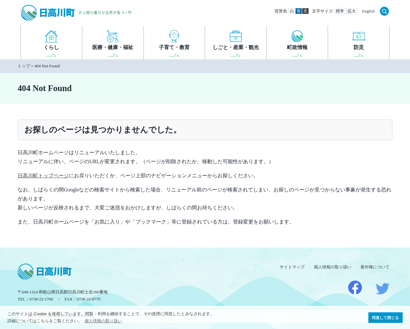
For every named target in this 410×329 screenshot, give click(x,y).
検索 (384, 11)
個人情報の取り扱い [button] (103, 320)
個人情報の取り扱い (332, 267)
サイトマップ (292, 267)
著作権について (375, 267)
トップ (24, 65)
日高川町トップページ (43, 175)
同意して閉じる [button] (385, 318)
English (368, 11)
